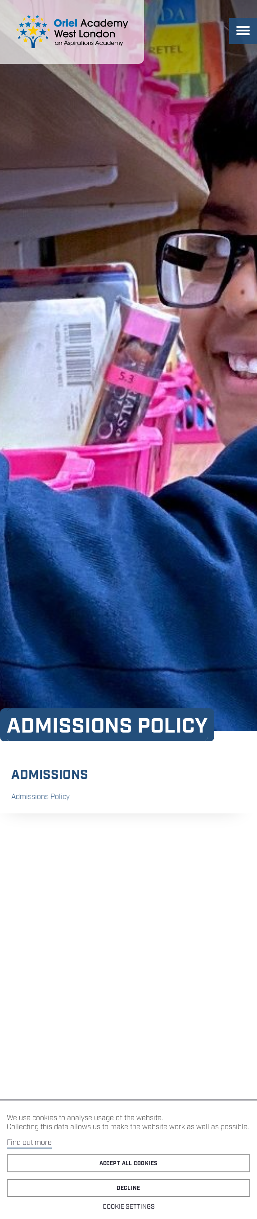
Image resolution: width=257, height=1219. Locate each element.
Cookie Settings (129, 1207)
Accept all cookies (128, 1163)
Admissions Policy (40, 797)
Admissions (49, 775)
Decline (128, 1188)
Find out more (29, 1143)
